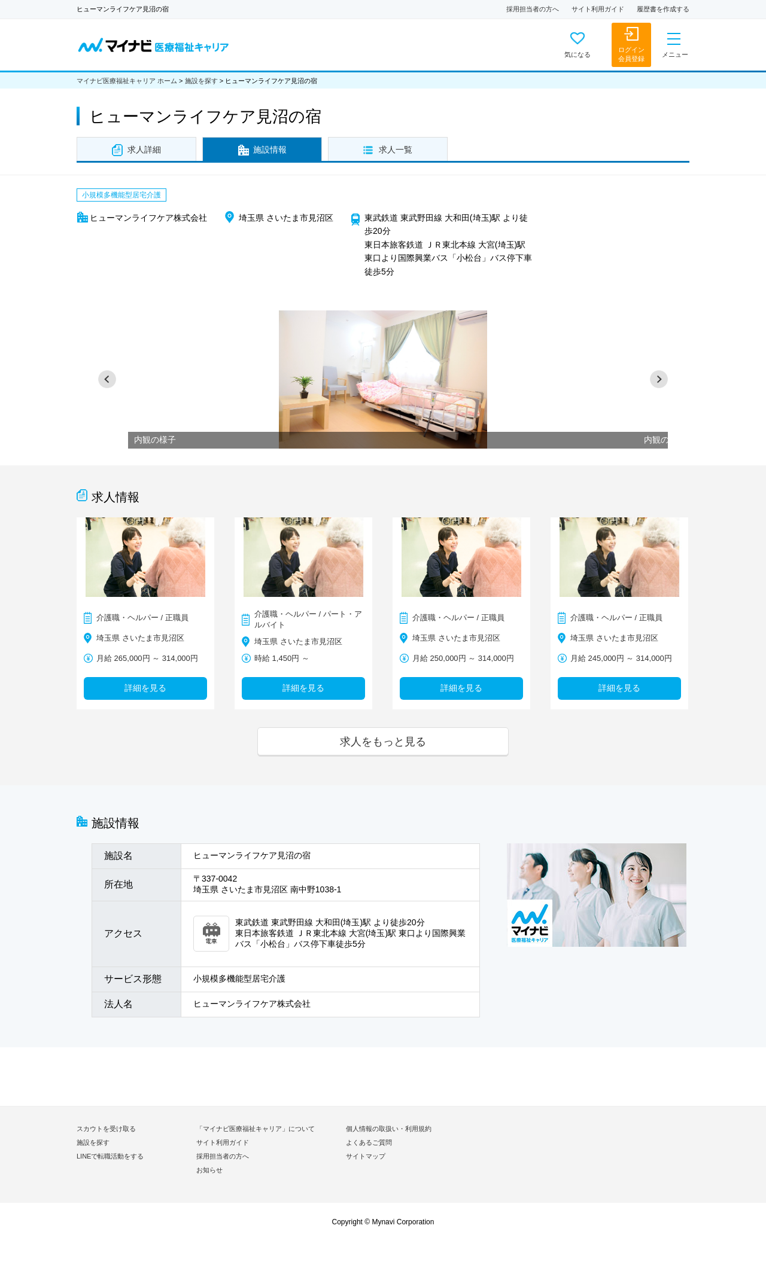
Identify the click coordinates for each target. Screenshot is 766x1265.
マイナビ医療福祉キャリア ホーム (127, 80)
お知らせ (209, 1169)
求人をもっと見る (383, 741)
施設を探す (201, 80)
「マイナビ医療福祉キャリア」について (255, 1128)
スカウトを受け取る (106, 1128)
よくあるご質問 (369, 1142)
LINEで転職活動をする (110, 1156)
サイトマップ (365, 1156)
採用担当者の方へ (532, 9)
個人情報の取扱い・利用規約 (388, 1128)
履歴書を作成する (663, 9)
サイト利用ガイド (598, 9)
